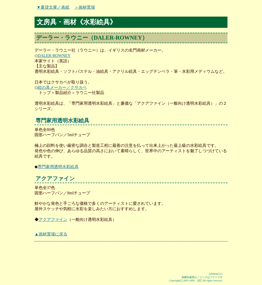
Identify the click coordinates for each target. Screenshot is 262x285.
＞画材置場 (84, 7)
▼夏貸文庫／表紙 (53, 7)
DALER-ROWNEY (54, 55)
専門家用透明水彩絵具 (58, 166)
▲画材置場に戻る (51, 234)
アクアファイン (53, 219)
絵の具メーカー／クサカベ (62, 87)
